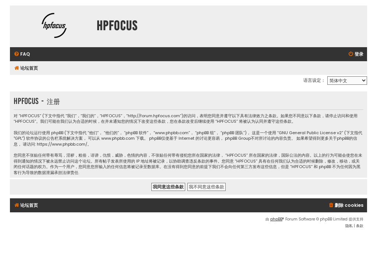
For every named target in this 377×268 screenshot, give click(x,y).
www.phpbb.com (118, 138)
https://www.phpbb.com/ (62, 144)
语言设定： (314, 80)
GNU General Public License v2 (310, 133)
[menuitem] (22, 54)
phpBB (276, 219)
